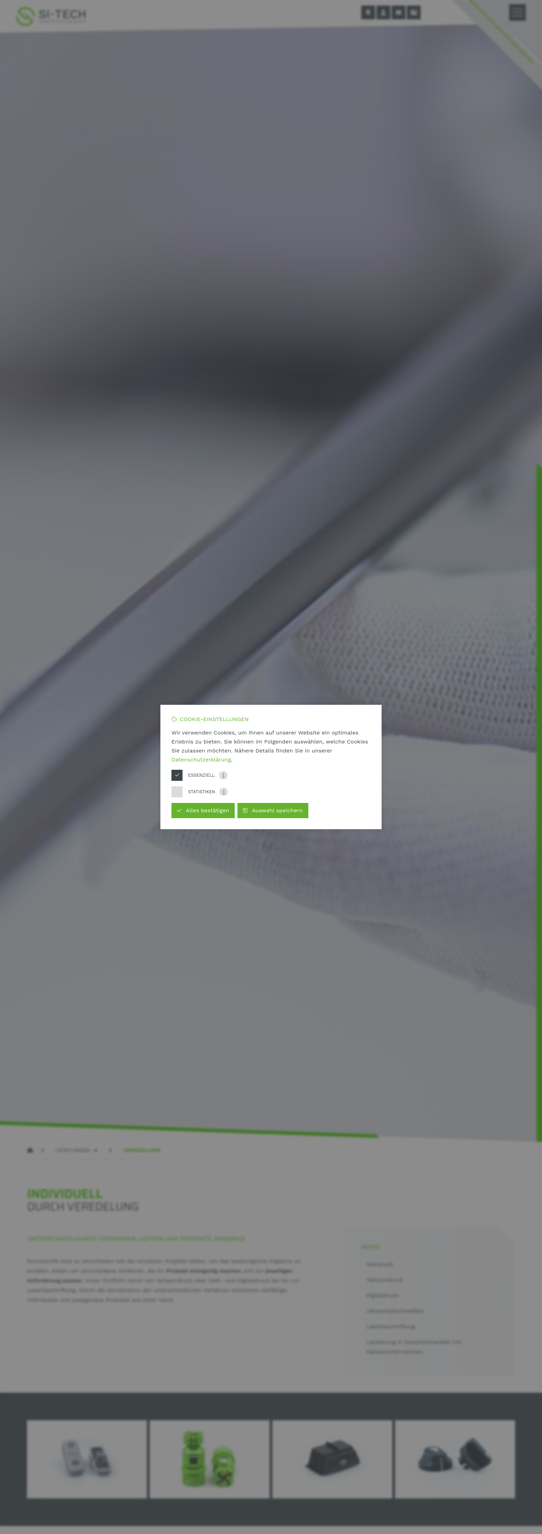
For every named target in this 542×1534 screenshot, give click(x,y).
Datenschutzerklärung (201, 759)
